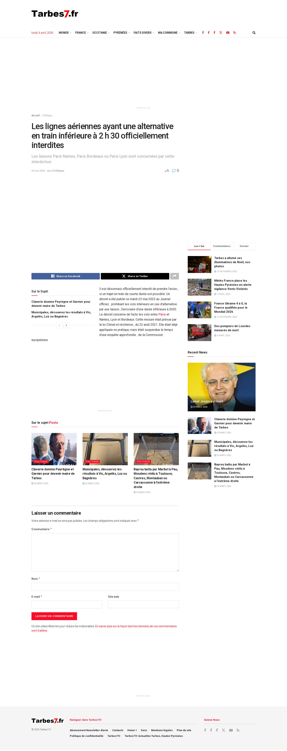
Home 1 (132, 731)
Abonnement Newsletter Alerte (89, 731)
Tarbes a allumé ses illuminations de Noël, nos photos (232, 262)
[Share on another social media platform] (174, 276)
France (80, 32)
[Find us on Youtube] (227, 33)
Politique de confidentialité (86, 736)
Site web (113, 597)
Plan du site (184, 731)
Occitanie (99, 32)
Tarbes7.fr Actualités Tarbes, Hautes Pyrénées (154, 736)
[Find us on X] (220, 33)
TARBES (189, 32)
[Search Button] (254, 33)
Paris (162, 315)
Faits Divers (143, 32)
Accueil (35, 115)
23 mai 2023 (38, 170)
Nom (35, 580)
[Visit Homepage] (54, 14)
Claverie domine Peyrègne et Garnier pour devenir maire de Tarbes (53, 474)
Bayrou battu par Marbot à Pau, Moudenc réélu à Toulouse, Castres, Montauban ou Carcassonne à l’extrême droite (156, 479)
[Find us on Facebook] (203, 33)
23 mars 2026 (39, 484)
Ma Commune (168, 32)
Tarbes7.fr (114, 736)
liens (144, 731)
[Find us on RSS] (234, 33)
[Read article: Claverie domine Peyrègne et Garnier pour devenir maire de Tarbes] (54, 450)
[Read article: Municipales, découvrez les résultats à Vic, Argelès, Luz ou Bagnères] (105, 450)
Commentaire (41, 530)
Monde (64, 32)
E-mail (36, 597)
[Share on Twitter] (135, 276)
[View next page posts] (66, 326)
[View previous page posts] (59, 326)
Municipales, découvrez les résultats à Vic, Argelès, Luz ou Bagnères (105, 474)
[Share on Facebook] (65, 276)
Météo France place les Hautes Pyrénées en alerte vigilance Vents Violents (232, 285)
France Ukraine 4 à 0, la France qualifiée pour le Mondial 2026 (230, 308)
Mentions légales (162, 731)
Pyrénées (120, 32)
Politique (47, 115)
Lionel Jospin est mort (207, 401)
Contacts (117, 731)
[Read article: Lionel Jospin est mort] (222, 387)
